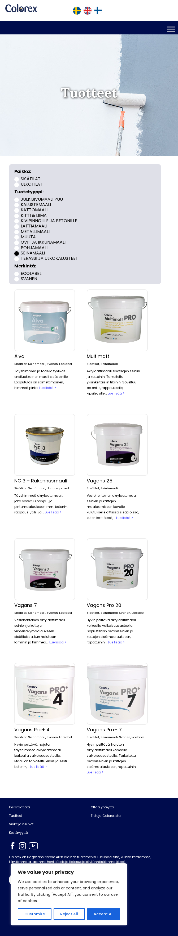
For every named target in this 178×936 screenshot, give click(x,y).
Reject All (69, 914)
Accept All (104, 914)
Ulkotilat (32, 184)
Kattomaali (34, 210)
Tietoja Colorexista (106, 815)
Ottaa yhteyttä (102, 807)
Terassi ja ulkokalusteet (49, 258)
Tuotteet (15, 815)
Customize (34, 914)
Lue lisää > (47, 388)
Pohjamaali (34, 247)
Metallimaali (35, 231)
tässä (120, 861)
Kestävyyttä (18, 832)
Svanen (29, 278)
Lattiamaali (34, 226)
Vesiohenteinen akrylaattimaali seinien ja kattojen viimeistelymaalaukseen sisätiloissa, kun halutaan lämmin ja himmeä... (39, 631)
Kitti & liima (34, 215)
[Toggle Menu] (171, 29)
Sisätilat (31, 179)
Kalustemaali (36, 204)
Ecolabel (31, 273)
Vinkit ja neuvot (21, 824)
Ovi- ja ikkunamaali (43, 242)
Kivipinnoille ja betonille (49, 221)
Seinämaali (33, 253)
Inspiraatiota (19, 807)
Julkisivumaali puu (42, 199)
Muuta (28, 237)
